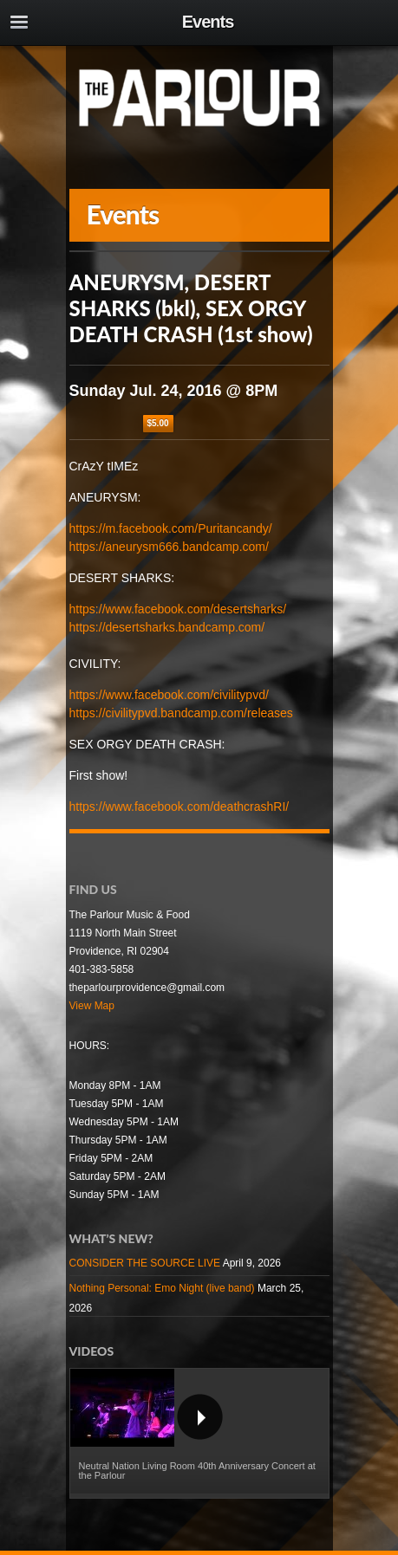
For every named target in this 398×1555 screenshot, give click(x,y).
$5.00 (158, 423)
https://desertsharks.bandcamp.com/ (167, 627)
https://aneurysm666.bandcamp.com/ (169, 547)
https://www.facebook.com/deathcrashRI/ (179, 806)
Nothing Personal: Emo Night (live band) (162, 1288)
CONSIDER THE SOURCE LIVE (144, 1263)
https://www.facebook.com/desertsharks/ (178, 609)
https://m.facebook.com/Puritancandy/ (170, 528)
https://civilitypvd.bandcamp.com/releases (181, 713)
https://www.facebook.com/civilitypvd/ (169, 695)
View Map (91, 1006)
